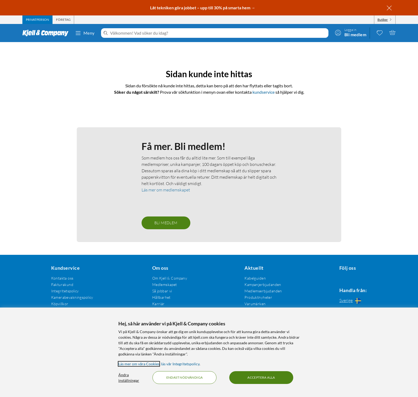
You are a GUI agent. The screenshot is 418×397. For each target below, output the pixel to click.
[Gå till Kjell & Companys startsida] (47, 33)
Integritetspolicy (64, 291)
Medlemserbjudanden (260, 291)
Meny (85, 33)
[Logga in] (350, 32)
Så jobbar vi (161, 291)
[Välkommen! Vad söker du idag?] (218, 33)
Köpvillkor (59, 303)
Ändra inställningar (128, 378)
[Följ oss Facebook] (339, 278)
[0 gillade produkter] (379, 32)
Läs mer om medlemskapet (166, 190)
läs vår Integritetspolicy (180, 364)
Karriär (157, 303)
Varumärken (252, 303)
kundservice (263, 92)
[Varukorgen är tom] (392, 32)
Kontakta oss (61, 278)
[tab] (37, 19)
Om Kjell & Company (168, 278)
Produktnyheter (256, 297)
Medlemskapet (163, 284)
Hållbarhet (160, 297)
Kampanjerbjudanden (260, 284)
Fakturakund (61, 284)
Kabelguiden (252, 278)
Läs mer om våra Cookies (138, 364)
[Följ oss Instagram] (351, 278)
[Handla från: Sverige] (352, 301)
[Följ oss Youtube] (364, 278)
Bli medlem (166, 222)
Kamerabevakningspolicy (71, 297)
